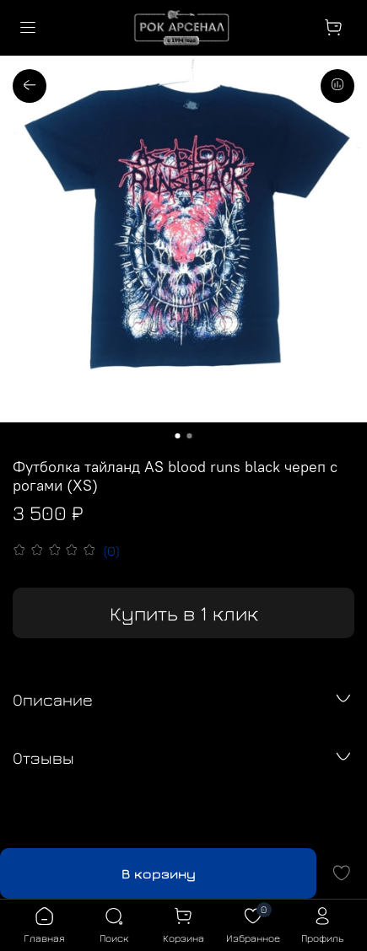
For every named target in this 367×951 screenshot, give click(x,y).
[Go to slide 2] (189, 435)
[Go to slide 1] (178, 435)
